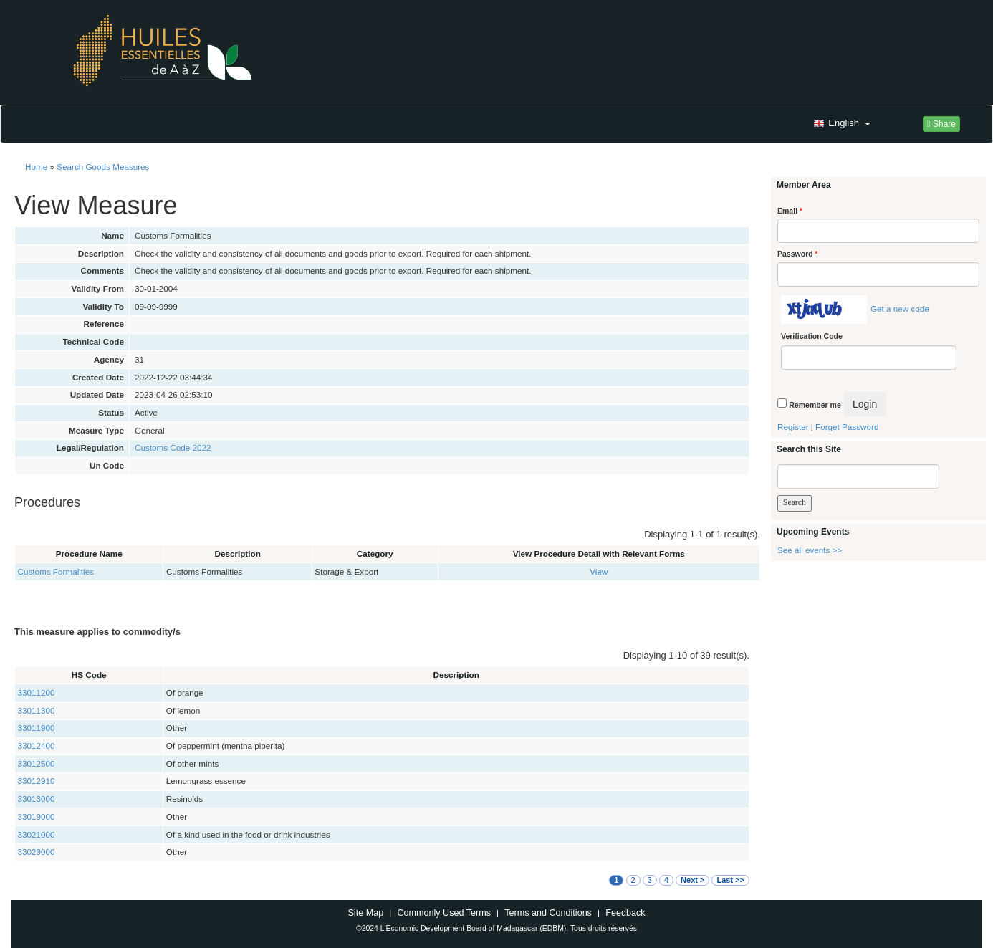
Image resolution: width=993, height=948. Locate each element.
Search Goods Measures (103, 166)
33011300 (36, 710)
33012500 (36, 763)
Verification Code (812, 336)
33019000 (36, 816)
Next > (692, 880)
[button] (840, 123)
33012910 (36, 780)
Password (797, 253)
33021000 (36, 834)
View (599, 571)
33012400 (36, 745)
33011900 (36, 727)
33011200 (36, 692)
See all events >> (809, 550)
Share (941, 124)
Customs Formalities (56, 571)
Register (793, 426)
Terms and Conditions (548, 913)
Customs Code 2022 (173, 447)
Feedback (625, 913)
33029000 (36, 851)
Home (36, 166)
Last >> (730, 880)
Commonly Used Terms (443, 913)
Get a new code (899, 308)
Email (789, 210)
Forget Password (846, 426)
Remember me (814, 405)
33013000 (36, 798)
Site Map (365, 913)
